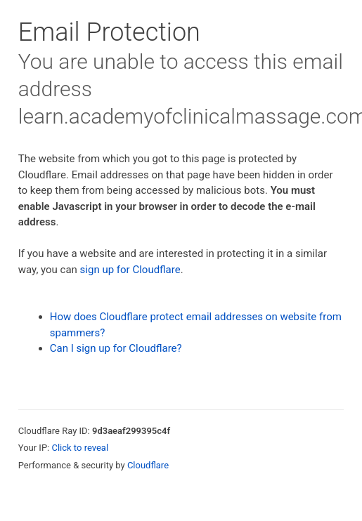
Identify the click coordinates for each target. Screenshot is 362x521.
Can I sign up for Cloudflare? (116, 348)
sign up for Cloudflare (130, 269)
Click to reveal (79, 447)
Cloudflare (148, 465)
